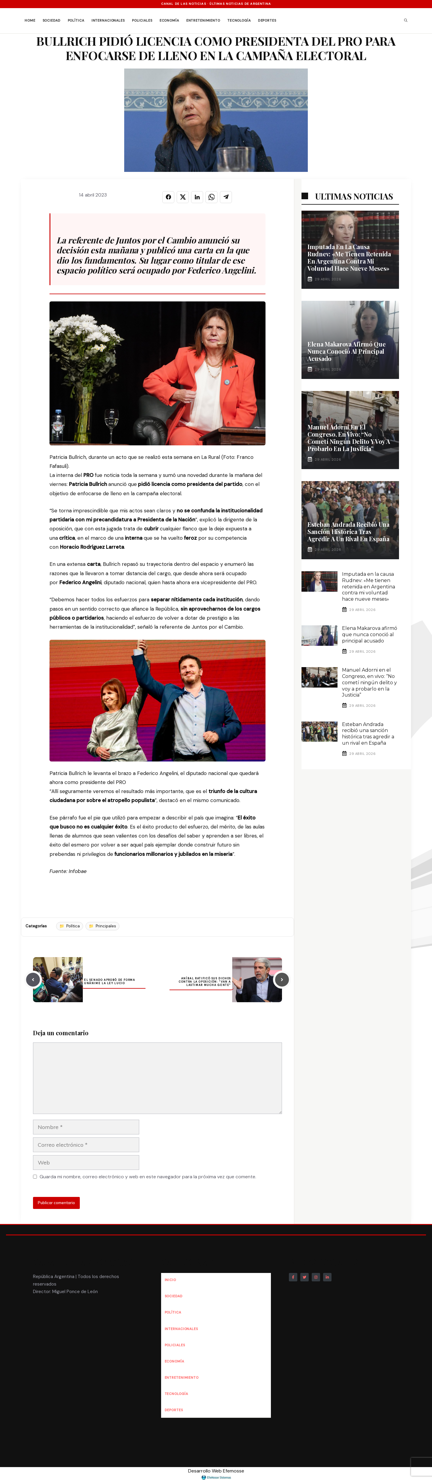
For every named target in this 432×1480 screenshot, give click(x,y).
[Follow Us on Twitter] (304, 1277)
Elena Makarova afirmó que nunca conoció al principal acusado (347, 351)
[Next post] (282, 980)
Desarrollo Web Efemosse (216, 1474)
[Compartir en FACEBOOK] (168, 197)
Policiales (142, 20)
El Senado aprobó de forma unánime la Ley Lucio (109, 981)
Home (30, 20)
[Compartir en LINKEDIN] (197, 197)
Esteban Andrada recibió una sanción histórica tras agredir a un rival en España (348, 531)
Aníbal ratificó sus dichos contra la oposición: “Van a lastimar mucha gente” (205, 982)
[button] (405, 20)
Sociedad (52, 20)
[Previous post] (33, 980)
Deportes (267, 20)
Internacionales (108, 20)
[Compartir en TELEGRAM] (226, 197)
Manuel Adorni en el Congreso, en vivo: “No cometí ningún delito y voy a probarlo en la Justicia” (349, 438)
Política (76, 20)
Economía (169, 20)
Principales (106, 926)
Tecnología (239, 20)
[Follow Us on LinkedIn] (327, 1277)
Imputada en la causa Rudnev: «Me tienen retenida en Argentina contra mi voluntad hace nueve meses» (349, 257)
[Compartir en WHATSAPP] (212, 197)
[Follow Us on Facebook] (293, 1277)
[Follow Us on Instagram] (316, 1277)
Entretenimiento (203, 20)
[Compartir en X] (183, 197)
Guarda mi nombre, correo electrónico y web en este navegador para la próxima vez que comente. (148, 1176)
